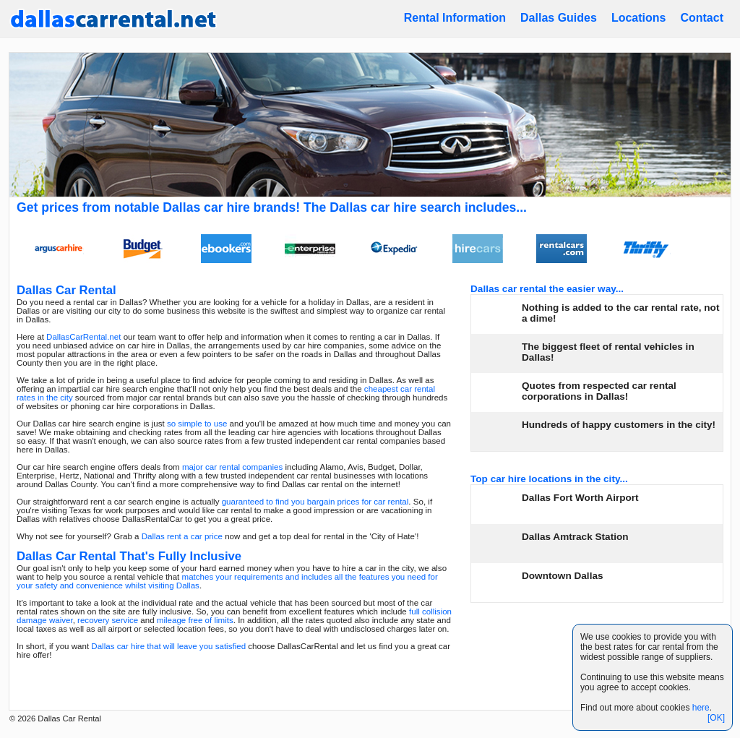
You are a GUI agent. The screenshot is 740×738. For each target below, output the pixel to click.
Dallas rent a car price (182, 536)
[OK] (716, 718)
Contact (701, 18)
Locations (638, 18)
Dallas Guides (558, 18)
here (701, 708)
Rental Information (455, 18)
